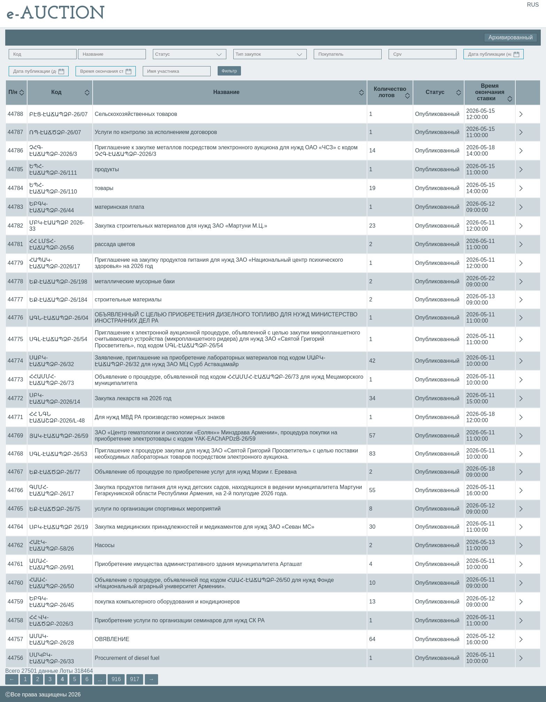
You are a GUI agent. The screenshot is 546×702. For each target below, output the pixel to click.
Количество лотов (390, 92)
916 (116, 679)
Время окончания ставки (489, 92)
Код (56, 92)
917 (135, 679)
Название (226, 92)
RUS (533, 5)
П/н (12, 92)
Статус (435, 92)
